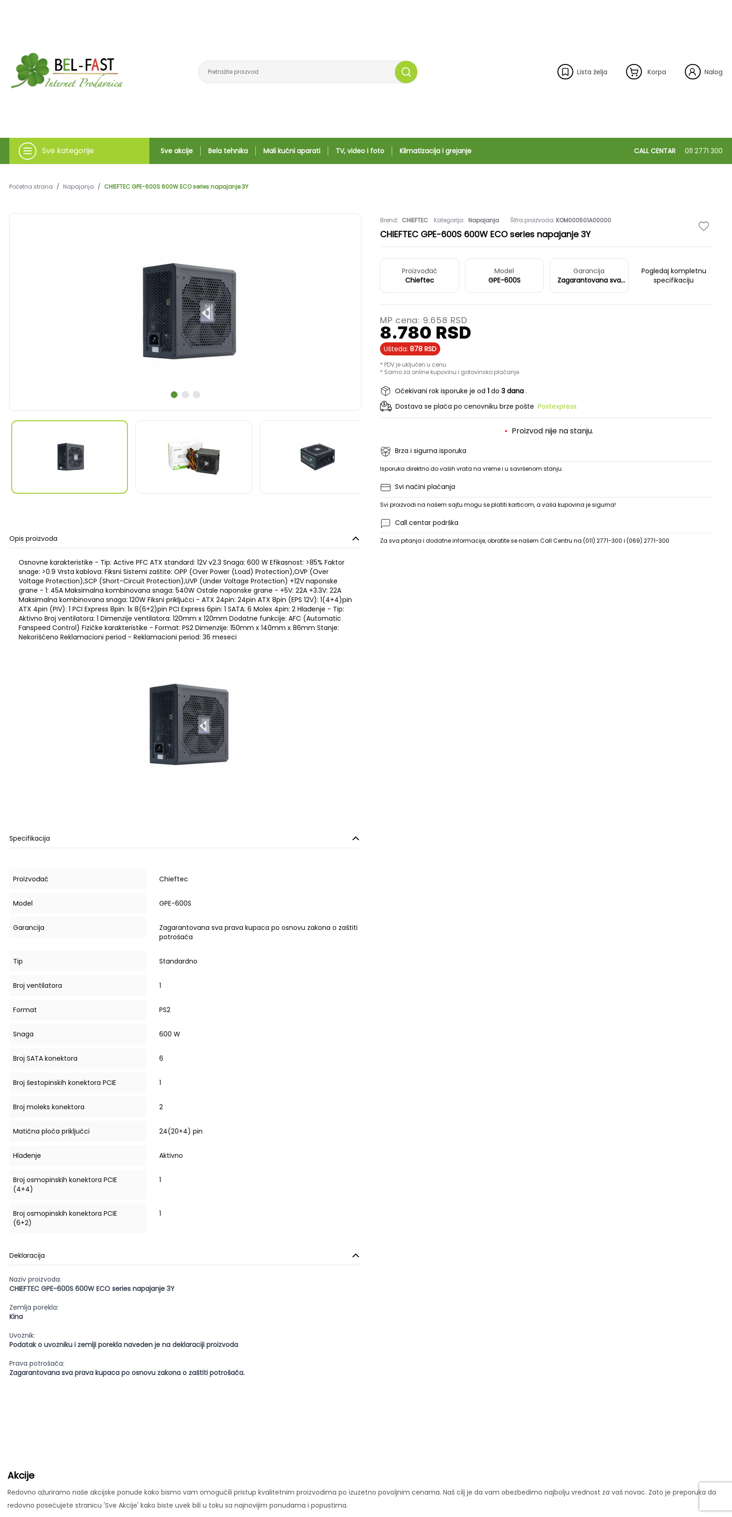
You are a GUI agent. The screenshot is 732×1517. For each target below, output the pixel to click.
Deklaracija (185, 1255)
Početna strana (31, 187)
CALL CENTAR (678, 151)
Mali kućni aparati (291, 151)
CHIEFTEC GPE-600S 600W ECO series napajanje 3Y (176, 187)
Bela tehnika (228, 151)
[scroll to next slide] (174, 394)
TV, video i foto (360, 151)
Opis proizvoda (185, 538)
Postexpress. (558, 406)
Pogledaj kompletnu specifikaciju (673, 275)
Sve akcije (177, 151)
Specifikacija (185, 838)
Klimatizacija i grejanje (436, 151)
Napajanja (78, 187)
